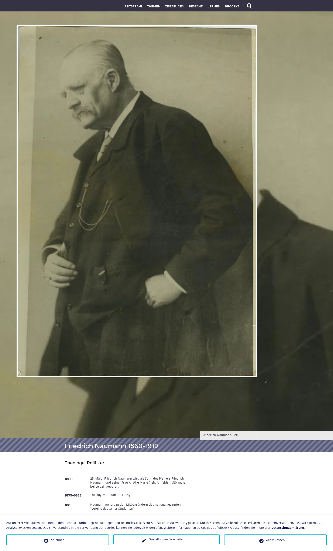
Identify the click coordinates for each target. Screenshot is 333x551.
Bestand (196, 6)
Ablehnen (58, 540)
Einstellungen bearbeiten (166, 539)
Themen (154, 6)
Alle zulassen (275, 540)
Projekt (232, 6)
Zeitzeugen (174, 6)
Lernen (214, 6)
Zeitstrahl (133, 6)
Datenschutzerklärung (287, 528)
